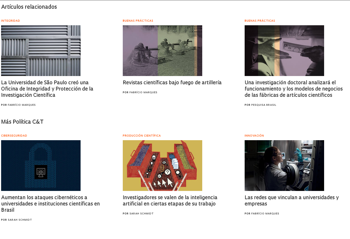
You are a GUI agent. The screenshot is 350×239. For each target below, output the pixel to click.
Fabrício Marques (22, 105)
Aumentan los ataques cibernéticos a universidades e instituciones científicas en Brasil (50, 204)
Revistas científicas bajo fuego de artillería (172, 83)
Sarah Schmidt (20, 220)
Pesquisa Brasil (263, 105)
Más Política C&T (22, 122)
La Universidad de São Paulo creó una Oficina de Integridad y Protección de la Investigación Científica (47, 89)
